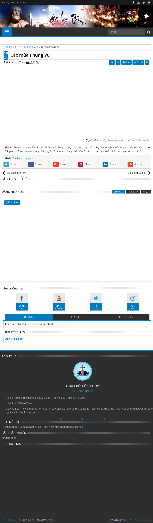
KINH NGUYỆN (125, 317)
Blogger (118, 192)
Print (126, 62)
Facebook (133, 192)
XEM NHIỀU (77, 317)
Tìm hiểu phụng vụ (22, 158)
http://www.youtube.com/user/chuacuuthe (125, 140)
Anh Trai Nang (14, 338)
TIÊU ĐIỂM (29, 317)
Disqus (146, 192)
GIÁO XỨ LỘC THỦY (12, 520)
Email (138, 62)
